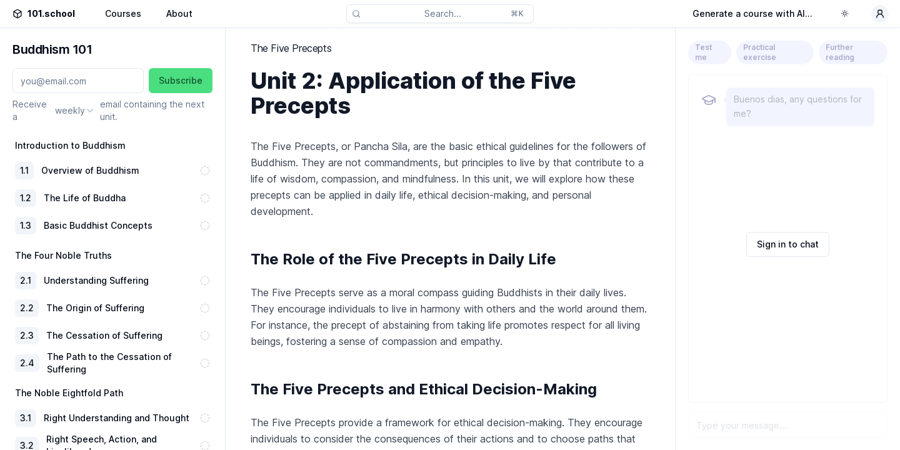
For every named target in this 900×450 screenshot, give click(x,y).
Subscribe (180, 80)
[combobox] (75, 110)
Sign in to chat (788, 244)
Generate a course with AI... (752, 13)
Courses (123, 13)
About (179, 13)
